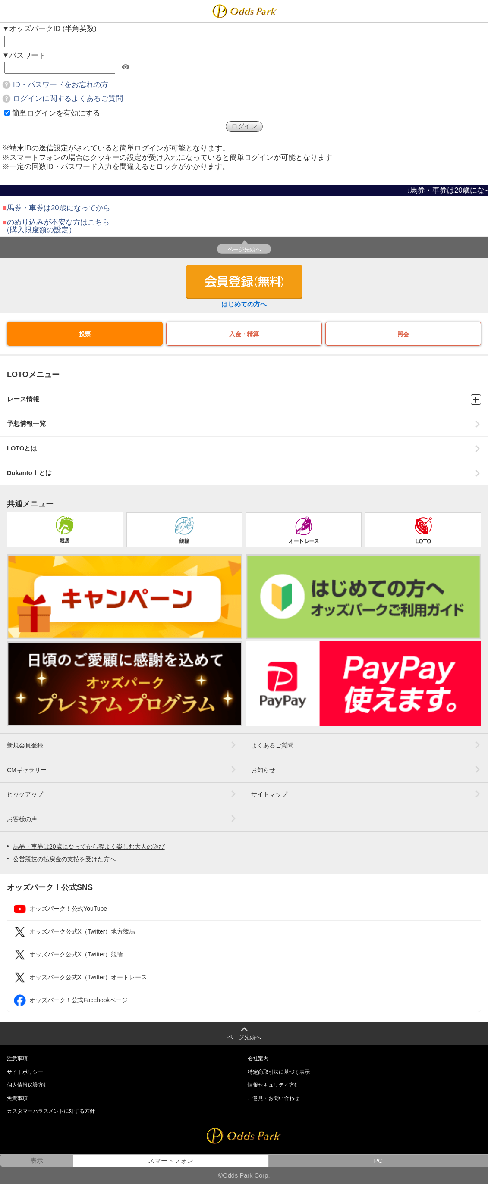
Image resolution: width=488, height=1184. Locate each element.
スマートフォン (170, 1160)
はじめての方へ (244, 304)
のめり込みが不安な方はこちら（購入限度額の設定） (56, 226)
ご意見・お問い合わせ (273, 1098)
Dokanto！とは (244, 473)
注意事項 (17, 1059)
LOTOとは (244, 448)
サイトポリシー (25, 1072)
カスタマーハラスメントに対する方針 (51, 1111)
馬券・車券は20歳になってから (58, 208)
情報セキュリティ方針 (273, 1085)
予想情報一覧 (244, 424)
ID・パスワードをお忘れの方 (60, 85)
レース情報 (244, 399)
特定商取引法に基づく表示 (279, 1072)
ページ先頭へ (244, 249)
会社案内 (258, 1059)
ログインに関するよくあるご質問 (68, 98)
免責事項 (17, 1098)
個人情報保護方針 (27, 1085)
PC (378, 1160)
